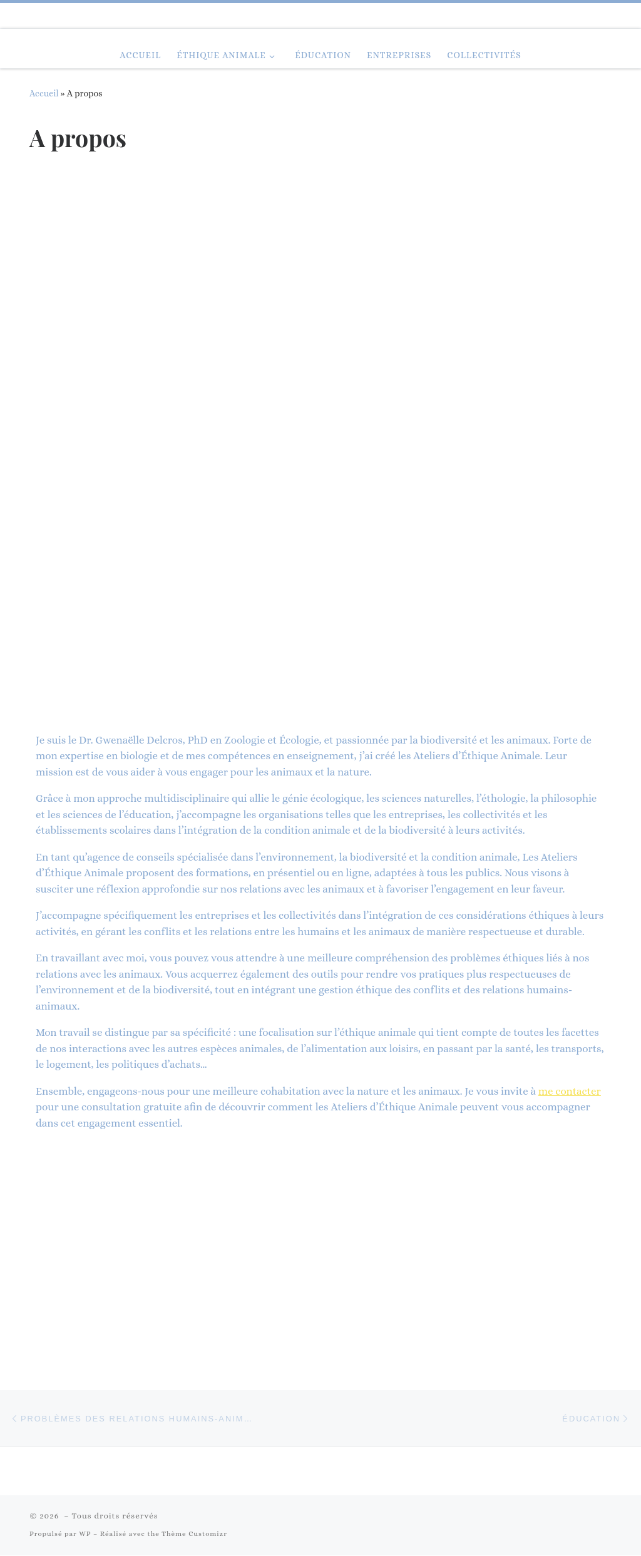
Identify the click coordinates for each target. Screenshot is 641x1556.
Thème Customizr (194, 1534)
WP (85, 1534)
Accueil (44, 93)
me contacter (569, 1091)
